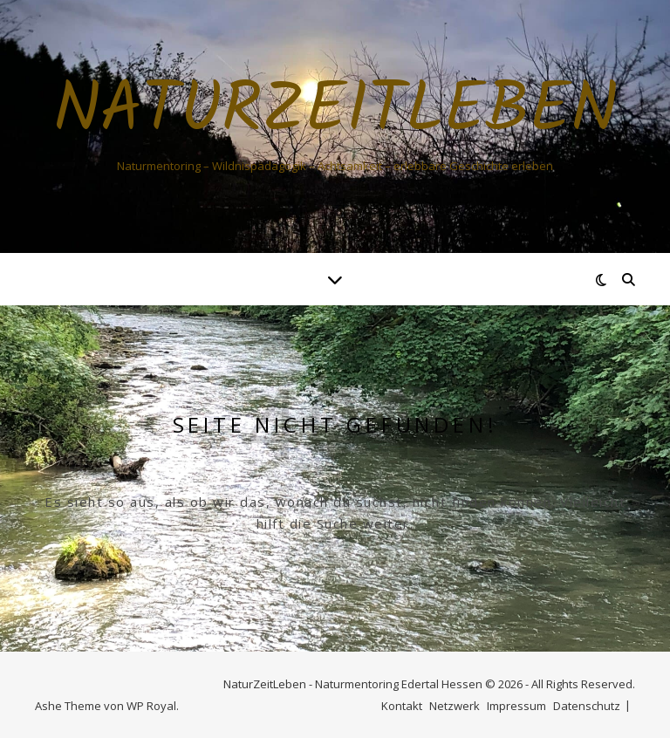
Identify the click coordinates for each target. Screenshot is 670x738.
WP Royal (151, 706)
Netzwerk (454, 706)
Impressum (516, 706)
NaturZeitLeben (335, 112)
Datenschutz (586, 706)
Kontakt (401, 706)
